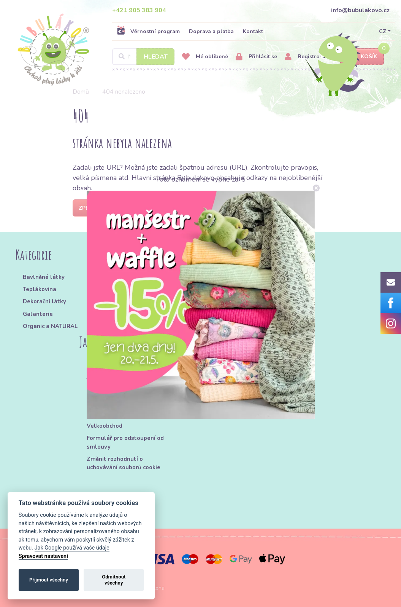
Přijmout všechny (48, 580)
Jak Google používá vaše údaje (72, 548)
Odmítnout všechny (113, 580)
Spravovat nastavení (43, 556)
